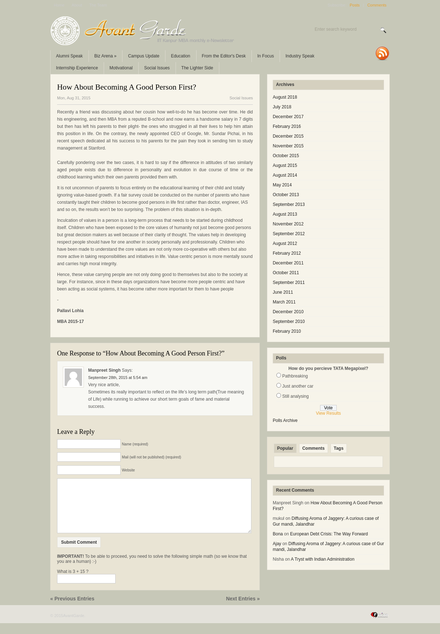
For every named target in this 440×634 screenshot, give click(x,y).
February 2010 (287, 331)
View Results (328, 413)
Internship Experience (77, 67)
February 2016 (287, 126)
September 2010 (289, 321)
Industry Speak (299, 56)
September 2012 (289, 233)
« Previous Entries (72, 609)
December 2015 (288, 136)
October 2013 (286, 194)
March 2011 (284, 302)
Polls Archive (285, 420)
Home (59, 5)
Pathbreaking (295, 376)
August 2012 (285, 243)
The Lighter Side (197, 67)
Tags (339, 448)
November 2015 (288, 145)
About (77, 5)
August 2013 (285, 214)
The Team (98, 5)
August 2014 (285, 175)
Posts (355, 5)
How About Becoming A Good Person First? (126, 87)
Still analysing (295, 396)
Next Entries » (243, 609)
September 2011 (289, 282)
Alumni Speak (69, 56)
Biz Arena (105, 56)
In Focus (265, 56)
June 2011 (283, 292)
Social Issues (157, 67)
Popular (285, 448)
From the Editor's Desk (224, 56)
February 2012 (287, 253)
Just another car (297, 386)
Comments (377, 5)
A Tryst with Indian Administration (322, 559)
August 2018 (285, 97)
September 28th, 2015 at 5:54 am (117, 377)
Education (180, 56)
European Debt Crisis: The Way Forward (329, 533)
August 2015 (285, 165)
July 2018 (282, 106)
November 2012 (288, 224)
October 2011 (286, 272)
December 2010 (288, 311)
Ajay (277, 543)
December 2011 (288, 263)
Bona (278, 533)
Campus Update (143, 56)
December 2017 (288, 116)
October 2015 (286, 155)
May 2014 (282, 184)
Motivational (121, 67)
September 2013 (289, 204)
